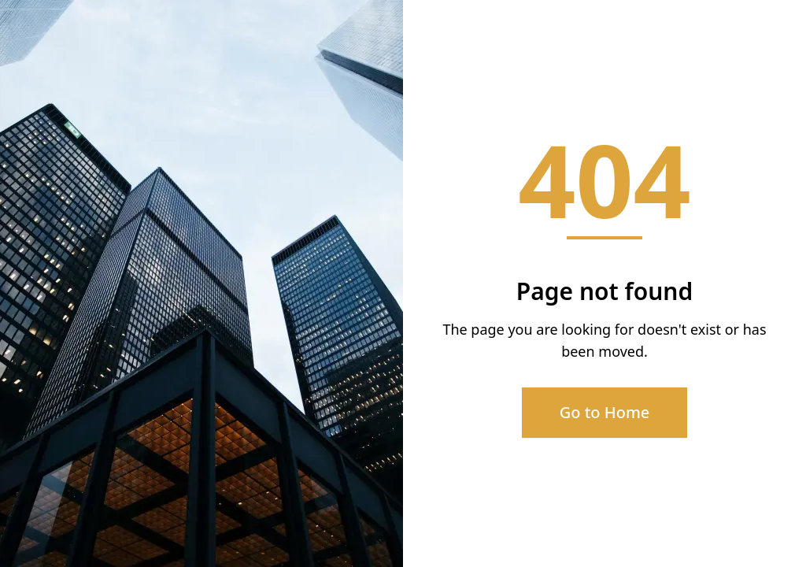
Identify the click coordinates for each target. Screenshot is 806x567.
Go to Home (605, 412)
